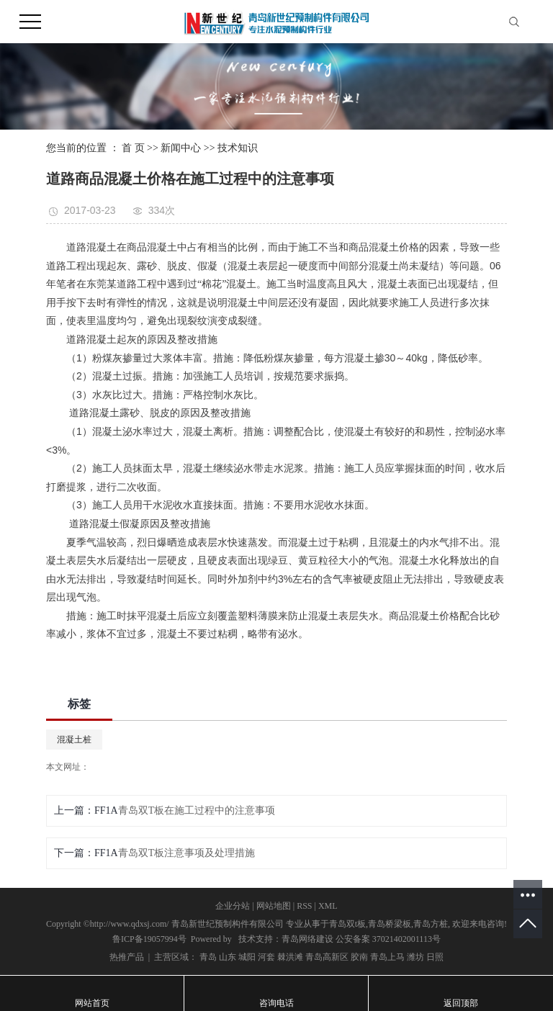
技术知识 (237, 148)
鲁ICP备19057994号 (149, 939)
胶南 (359, 957)
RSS (304, 906)
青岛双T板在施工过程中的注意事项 (197, 810)
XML (328, 906)
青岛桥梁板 (389, 924)
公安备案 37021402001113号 (388, 939)
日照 (435, 957)
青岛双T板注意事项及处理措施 (187, 853)
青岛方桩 (430, 924)
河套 (266, 957)
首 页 (133, 148)
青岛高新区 (327, 957)
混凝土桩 (74, 739)
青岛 (208, 957)
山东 (227, 957)
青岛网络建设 (307, 939)
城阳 (247, 957)
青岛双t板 (347, 924)
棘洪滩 (290, 957)
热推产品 (126, 957)
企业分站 (232, 906)
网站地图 (273, 906)
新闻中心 (181, 148)
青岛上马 (387, 957)
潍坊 (415, 957)
